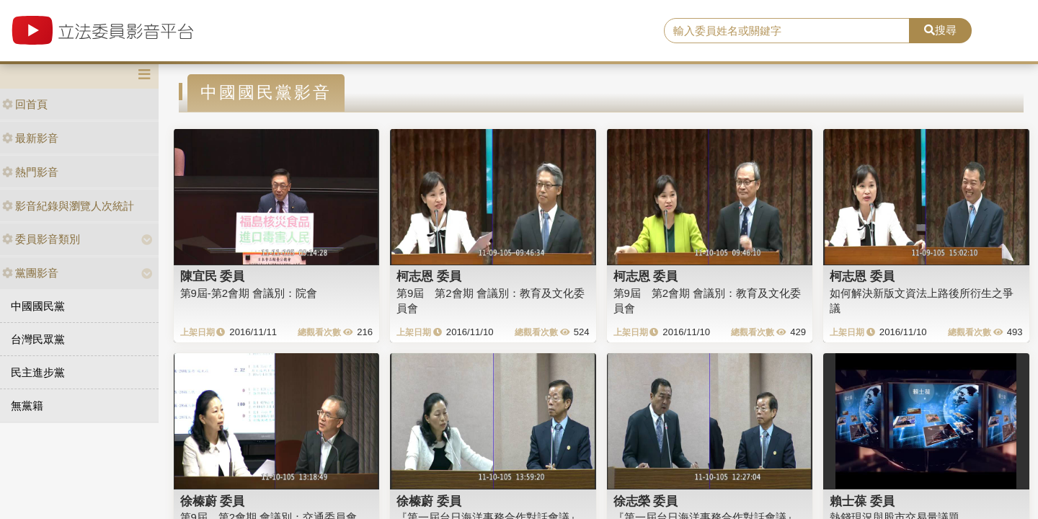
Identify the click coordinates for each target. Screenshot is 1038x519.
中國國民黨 (38, 306)
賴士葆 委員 (862, 500)
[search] (787, 31)
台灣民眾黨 (38, 339)
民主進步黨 (38, 372)
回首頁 (25, 104)
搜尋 (940, 30)
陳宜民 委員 (212, 276)
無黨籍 (27, 405)
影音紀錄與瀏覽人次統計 (68, 206)
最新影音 (30, 138)
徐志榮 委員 (645, 500)
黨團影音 (30, 273)
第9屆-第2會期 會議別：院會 (249, 293)
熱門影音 (30, 172)
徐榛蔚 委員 (212, 500)
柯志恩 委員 (428, 276)
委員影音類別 (41, 239)
